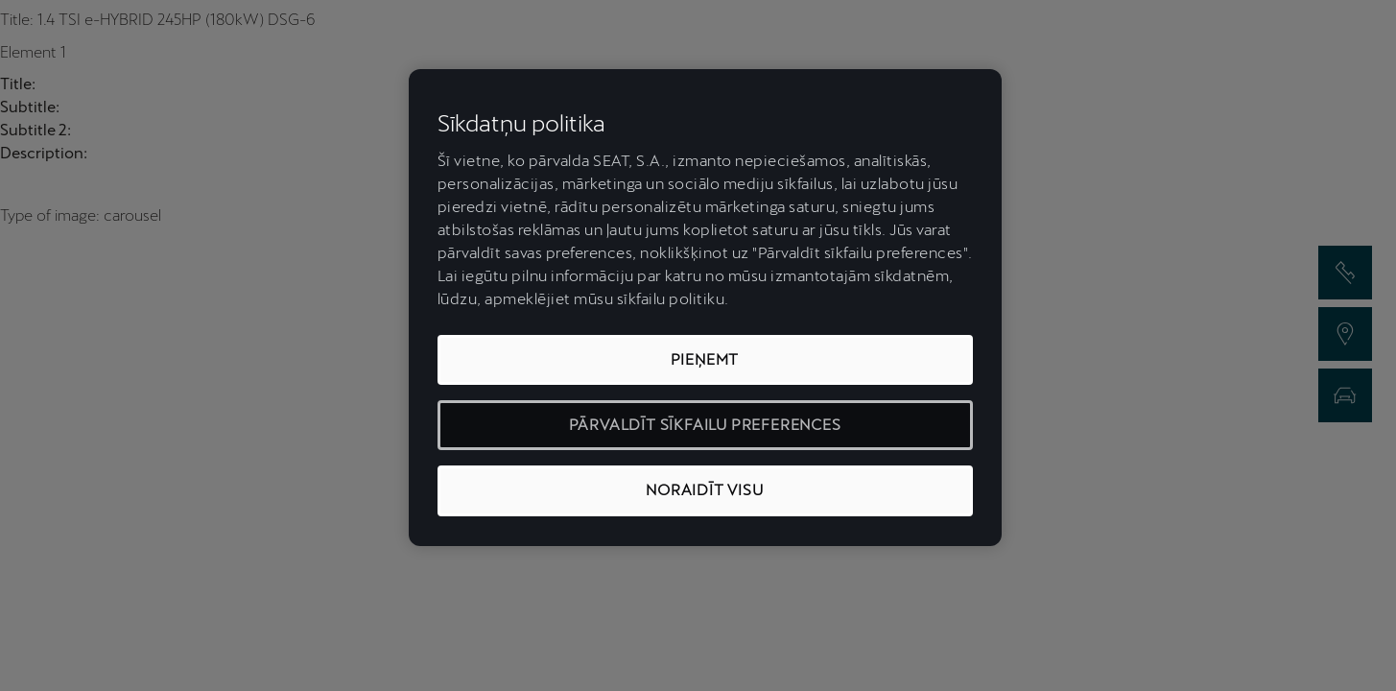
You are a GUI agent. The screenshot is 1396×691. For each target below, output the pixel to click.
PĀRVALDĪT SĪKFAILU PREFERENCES (705, 425)
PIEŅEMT (705, 359)
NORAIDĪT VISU (704, 490)
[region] (705, 307)
